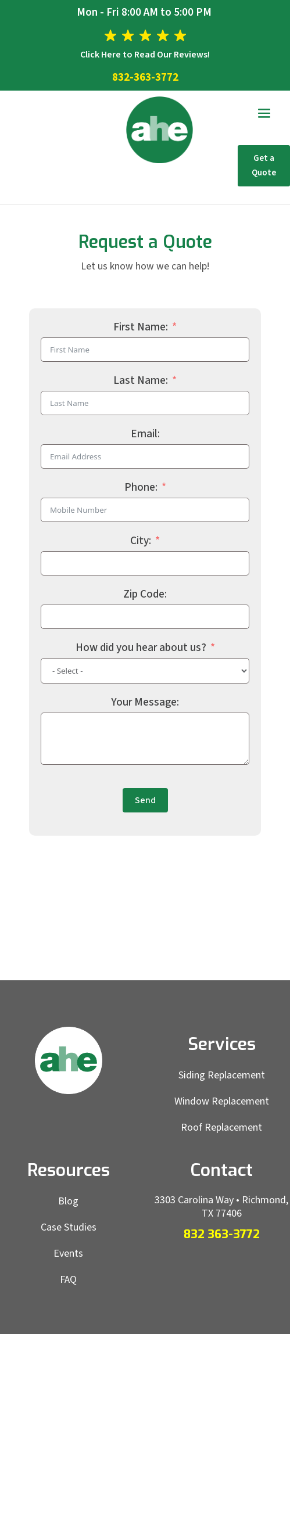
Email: (145, 434)
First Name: (140, 327)
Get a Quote (264, 165)
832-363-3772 (145, 77)
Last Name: (140, 380)
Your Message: (145, 702)
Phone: (140, 487)
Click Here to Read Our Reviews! (145, 54)
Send (145, 800)
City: (140, 541)
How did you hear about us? (141, 648)
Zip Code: (145, 594)
